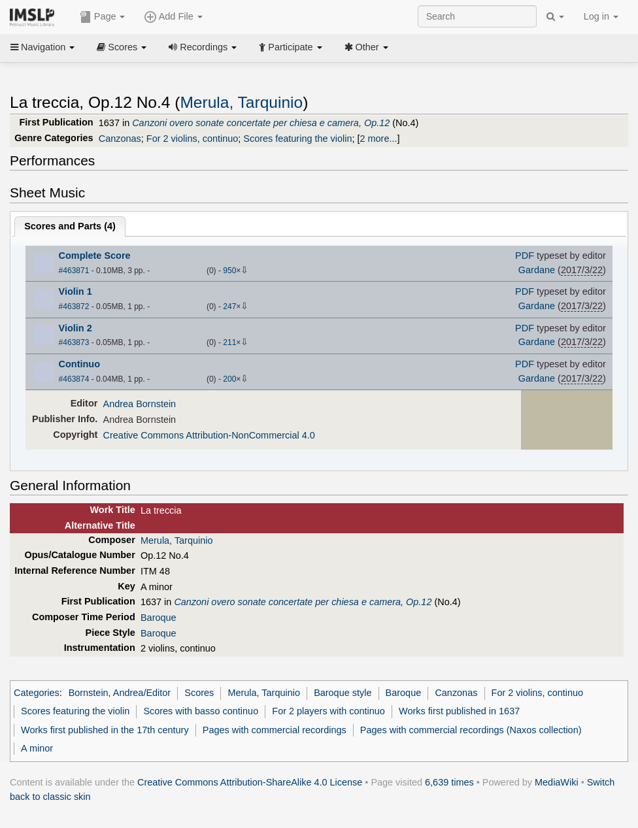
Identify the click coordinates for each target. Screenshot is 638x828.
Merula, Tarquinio (241, 102)
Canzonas (120, 138)
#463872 (74, 306)
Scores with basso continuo (200, 711)
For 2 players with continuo (328, 711)
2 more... (378, 138)
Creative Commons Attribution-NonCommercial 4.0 (209, 435)
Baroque (158, 617)
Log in (601, 16)
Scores (121, 47)
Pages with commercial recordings (274, 730)
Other (366, 47)
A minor (37, 748)
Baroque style (342, 692)
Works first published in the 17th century (105, 730)
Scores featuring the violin (297, 138)
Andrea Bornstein (139, 404)
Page (103, 17)
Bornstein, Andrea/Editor (120, 692)
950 (229, 270)
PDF (524, 255)
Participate (290, 47)
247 (229, 306)
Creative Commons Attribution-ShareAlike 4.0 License (249, 782)
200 (229, 379)
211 (229, 342)
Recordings (203, 47)
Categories (36, 692)
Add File (173, 17)
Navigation (42, 47)
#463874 (74, 379)
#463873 (74, 342)
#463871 (74, 270)
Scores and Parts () (70, 226)
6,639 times (449, 782)
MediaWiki (557, 782)
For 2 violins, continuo (192, 138)
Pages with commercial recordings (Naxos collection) (471, 730)
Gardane (536, 270)
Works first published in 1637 (459, 711)
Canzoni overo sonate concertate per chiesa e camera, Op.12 (261, 123)
